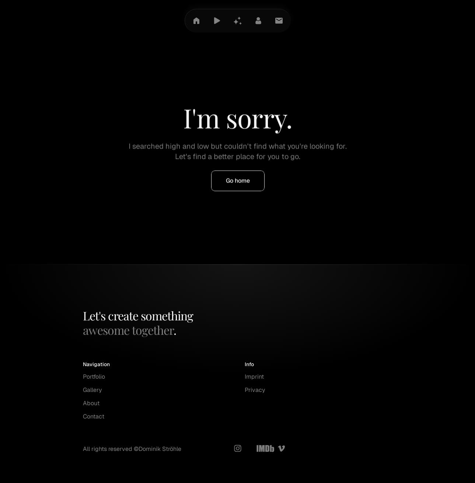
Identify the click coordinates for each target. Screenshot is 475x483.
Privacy (255, 390)
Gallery (92, 390)
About (91, 403)
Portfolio (94, 377)
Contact (93, 416)
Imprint (254, 377)
